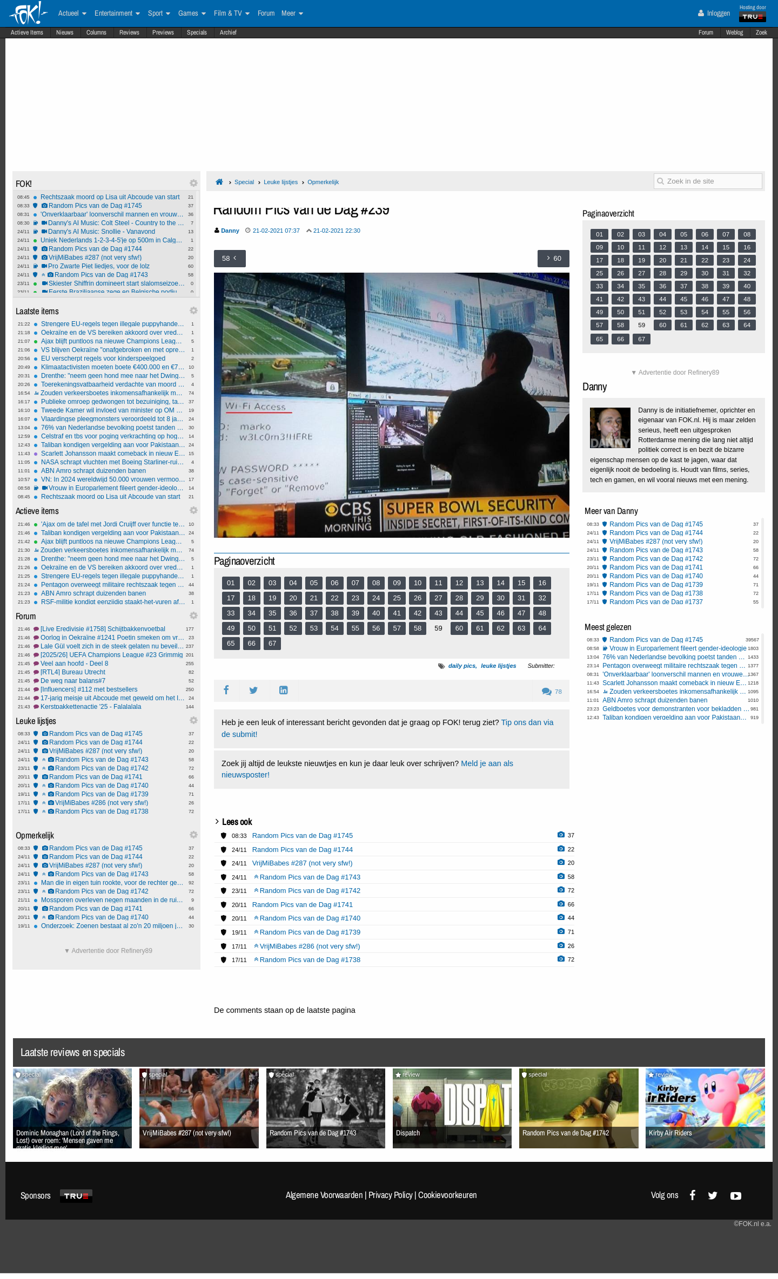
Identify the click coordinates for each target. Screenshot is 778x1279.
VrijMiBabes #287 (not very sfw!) (109, 257)
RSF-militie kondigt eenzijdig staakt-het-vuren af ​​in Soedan (109, 602)
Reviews (129, 32)
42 (417, 613)
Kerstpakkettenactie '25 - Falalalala (109, 706)
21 (314, 598)
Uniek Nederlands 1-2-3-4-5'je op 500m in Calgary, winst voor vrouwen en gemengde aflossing (109, 240)
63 (521, 628)
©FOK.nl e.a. (753, 1224)
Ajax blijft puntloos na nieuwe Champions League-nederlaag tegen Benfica (109, 341)
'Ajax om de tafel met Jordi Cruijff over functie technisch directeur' (109, 524)
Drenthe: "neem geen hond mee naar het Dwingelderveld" (109, 376)
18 (252, 598)
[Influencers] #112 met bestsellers (109, 689)
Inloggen (714, 13)
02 (252, 583)
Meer (292, 13)
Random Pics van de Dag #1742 (109, 768)
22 (334, 598)
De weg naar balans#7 (109, 681)
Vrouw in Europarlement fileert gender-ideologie (109, 488)
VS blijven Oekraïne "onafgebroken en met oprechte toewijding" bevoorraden (109, 350)
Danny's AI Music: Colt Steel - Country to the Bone (109, 223)
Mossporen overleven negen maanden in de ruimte (109, 900)
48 (542, 613)
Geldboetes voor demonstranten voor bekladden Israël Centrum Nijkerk (676, 709)
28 (459, 598)
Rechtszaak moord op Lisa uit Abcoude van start (109, 197)
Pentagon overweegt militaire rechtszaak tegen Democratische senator (109, 584)
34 (252, 613)
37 (314, 613)
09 (396, 583)
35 (272, 613)
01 (230, 583)
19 (272, 598)
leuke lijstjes (498, 665)
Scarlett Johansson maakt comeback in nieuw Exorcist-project (109, 453)
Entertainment (117, 13)
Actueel (72, 13)
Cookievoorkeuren (447, 1195)
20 (293, 598)
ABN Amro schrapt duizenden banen (109, 471)
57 (396, 628)
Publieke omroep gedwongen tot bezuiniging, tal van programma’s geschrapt (109, 401)
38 (334, 613)
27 (438, 598)
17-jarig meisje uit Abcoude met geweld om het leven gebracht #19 (109, 698)
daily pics (461, 665)
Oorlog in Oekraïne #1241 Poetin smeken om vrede (109, 637)
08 (376, 583)
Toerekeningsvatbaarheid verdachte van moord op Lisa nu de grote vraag (109, 384)
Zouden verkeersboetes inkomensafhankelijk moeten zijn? (109, 393)
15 (521, 583)
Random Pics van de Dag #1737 (656, 602)
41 (396, 613)
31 (521, 598)
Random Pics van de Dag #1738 (109, 811)
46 (501, 613)
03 (272, 583)
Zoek (761, 32)
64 (542, 628)
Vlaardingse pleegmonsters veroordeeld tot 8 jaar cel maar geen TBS (109, 419)
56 (376, 628)
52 (293, 628)
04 (293, 583)
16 (542, 583)
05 (314, 583)
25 (396, 598)
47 (521, 613)
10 (417, 583)
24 (376, 598)
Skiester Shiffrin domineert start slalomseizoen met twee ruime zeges (109, 283)
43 (438, 613)
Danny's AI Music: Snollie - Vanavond (109, 231)
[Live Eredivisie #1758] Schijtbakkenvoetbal (109, 629)
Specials (197, 32)
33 (230, 613)
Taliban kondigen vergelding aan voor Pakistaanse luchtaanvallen (109, 445)
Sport (159, 13)
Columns (96, 32)
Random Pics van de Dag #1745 (109, 205)
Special (244, 182)
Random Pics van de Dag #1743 (109, 275)
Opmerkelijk (323, 182)
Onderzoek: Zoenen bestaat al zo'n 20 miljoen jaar (109, 926)
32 (542, 598)
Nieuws (64, 32)
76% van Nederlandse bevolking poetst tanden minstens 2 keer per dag (109, 427)
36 (293, 613)
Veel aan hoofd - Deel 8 (109, 663)
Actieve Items (27, 32)
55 (355, 628)
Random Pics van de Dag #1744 (109, 249)
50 (252, 628)
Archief (228, 32)
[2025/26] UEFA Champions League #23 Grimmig (109, 655)
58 (417, 628)
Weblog (734, 32)
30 (501, 598)
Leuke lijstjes (281, 182)
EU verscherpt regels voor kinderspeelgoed (109, 358)
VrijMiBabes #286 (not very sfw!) (109, 803)
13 (480, 583)
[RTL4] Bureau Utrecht (109, 672)
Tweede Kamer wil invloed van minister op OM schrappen (109, 410)
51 (272, 628)
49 (230, 628)
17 (230, 598)
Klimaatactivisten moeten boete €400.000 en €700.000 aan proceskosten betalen (109, 367)
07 (355, 583)
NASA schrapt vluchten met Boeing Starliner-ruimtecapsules (109, 462)
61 (480, 628)
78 (552, 691)
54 (334, 628)
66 (252, 643)
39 (355, 613)
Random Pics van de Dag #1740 (109, 785)
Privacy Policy (390, 1195)
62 (501, 628)
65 (230, 643)
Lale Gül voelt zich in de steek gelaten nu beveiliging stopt (109, 646)
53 (314, 628)
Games (192, 13)
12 (459, 583)
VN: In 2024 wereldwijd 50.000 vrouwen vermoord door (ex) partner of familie (109, 479)
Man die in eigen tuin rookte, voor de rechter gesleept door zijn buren (109, 882)
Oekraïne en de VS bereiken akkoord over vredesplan (109, 332)
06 (334, 583)
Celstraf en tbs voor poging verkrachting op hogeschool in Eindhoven (109, 436)
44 (459, 613)
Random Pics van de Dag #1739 (109, 794)
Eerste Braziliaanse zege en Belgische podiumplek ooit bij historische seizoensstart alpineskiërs (109, 292)
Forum (706, 32)
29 (480, 598)
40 (376, 613)
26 (417, 598)
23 (355, 598)
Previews (163, 32)
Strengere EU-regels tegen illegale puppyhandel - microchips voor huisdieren (109, 324)
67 (272, 643)
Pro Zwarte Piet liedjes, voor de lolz (109, 266)
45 (480, 613)
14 (501, 583)
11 (438, 583)
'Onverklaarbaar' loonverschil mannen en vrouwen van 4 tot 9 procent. (109, 214)
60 (459, 628)
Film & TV (232, 13)
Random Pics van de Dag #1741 (109, 777)
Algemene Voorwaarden (324, 1195)
